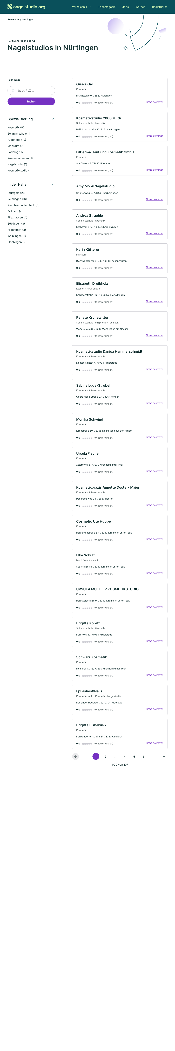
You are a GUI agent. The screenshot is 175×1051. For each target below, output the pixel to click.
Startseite (13, 19)
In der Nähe (17, 185)
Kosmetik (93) (17, 127)
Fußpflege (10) (17, 140)
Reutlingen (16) (17, 199)
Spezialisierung (20, 119)
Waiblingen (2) (17, 236)
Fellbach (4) (15, 211)
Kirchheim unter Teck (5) (23, 205)
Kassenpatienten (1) (20, 158)
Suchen (31, 101)
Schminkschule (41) (20, 133)
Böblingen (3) (16, 223)
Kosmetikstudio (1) (19, 170)
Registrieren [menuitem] (159, 7)
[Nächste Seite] (164, 758)
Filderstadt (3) (17, 230)
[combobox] (31, 90)
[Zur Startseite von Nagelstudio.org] (26, 6)
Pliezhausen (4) (17, 217)
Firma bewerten (154, 102)
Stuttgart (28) (17, 193)
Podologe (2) (16, 152)
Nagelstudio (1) (17, 164)
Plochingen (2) (17, 242)
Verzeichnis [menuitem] (79, 7)
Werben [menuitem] (140, 7)
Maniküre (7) (16, 146)
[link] (119, 93)
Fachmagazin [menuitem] (107, 7)
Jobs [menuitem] (125, 7)
